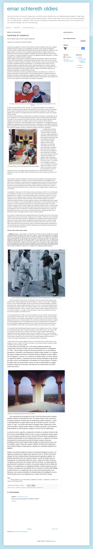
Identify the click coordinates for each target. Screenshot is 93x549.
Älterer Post (55, 529)
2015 (79, 57)
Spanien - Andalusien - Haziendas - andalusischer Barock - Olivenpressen (27, 487)
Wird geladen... (67, 34)
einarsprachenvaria (28, 27)
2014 (79, 65)
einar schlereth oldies (32, 9)
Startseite (8, 27)
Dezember (81, 59)
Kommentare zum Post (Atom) (20, 531)
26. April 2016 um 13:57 (22, 496)
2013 (79, 67)
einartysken (17, 27)
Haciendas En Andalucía (82, 61)
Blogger (53, 541)
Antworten (13, 501)
